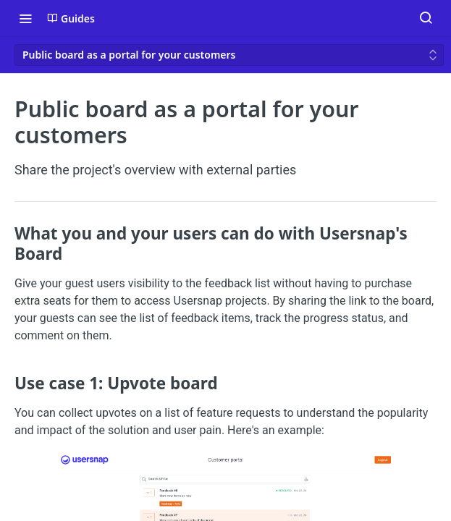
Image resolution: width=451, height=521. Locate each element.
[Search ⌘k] (426, 18)
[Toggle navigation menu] (25, 18)
